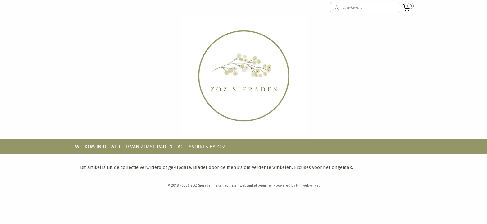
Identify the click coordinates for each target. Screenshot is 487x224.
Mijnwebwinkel (308, 186)
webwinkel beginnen (256, 186)
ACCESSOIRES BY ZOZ (201, 147)
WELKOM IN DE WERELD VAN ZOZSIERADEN (124, 147)
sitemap (222, 186)
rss (234, 186)
